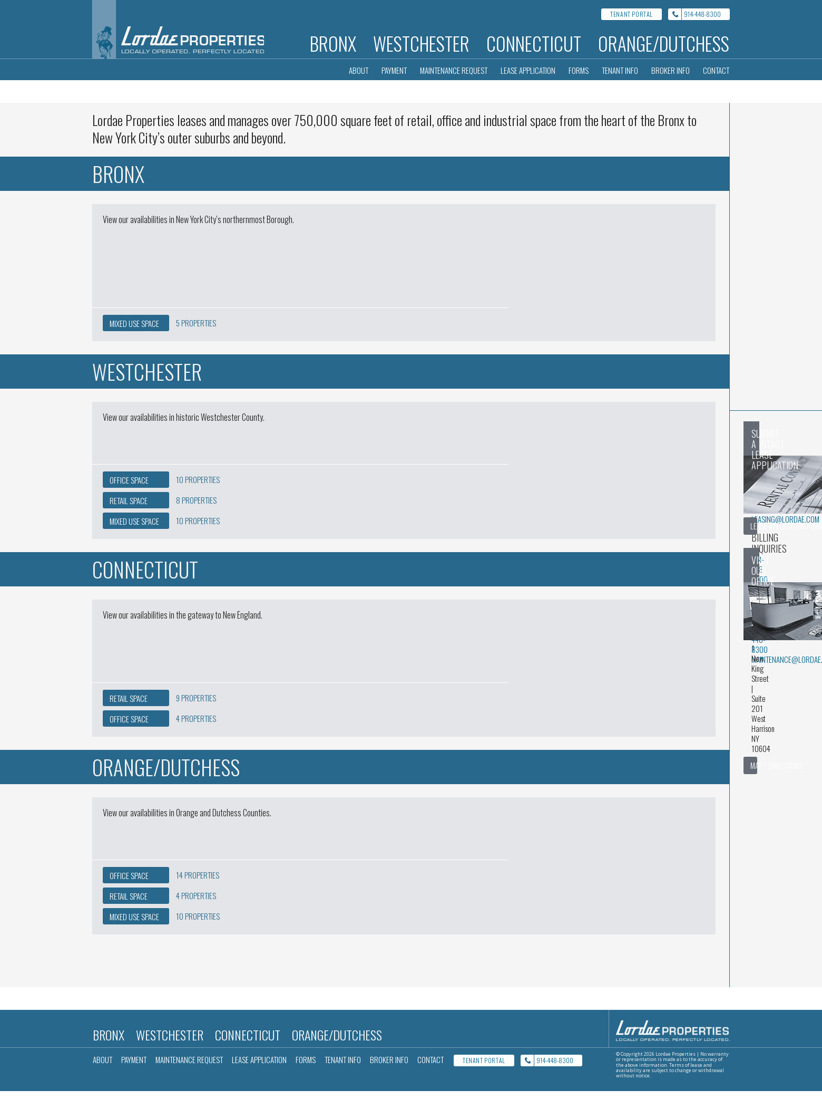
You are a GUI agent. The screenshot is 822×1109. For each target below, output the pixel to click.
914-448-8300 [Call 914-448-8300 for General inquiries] (516, 480)
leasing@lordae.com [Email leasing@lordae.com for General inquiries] (529, 490)
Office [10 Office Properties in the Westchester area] (129, 498)
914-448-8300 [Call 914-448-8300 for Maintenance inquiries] (516, 558)
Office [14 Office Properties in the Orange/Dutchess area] (129, 893)
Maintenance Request (453, 70)
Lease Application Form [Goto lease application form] (665, 528)
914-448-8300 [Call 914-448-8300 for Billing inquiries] (516, 519)
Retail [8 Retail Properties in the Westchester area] (129, 518)
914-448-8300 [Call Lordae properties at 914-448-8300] (702, 13)
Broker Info (670, 70)
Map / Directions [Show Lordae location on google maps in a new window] (655, 677)
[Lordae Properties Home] (179, 29)
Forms (579, 70)
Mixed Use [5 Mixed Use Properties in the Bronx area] (134, 341)
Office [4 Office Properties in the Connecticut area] (129, 736)
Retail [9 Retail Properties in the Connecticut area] (129, 716)
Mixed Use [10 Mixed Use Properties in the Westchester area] (134, 539)
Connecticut (533, 43)
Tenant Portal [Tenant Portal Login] (631, 13)
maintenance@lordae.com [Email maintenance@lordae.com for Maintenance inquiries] (537, 568)
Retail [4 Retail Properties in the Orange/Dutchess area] (129, 914)
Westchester (421, 43)
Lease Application (528, 70)
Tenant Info (620, 70)
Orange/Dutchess (663, 43)
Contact (716, 70)
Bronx (333, 43)
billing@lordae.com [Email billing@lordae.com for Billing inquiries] (528, 529)
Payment (394, 70)
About (358, 70)
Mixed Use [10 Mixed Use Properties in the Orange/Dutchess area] (134, 934)
